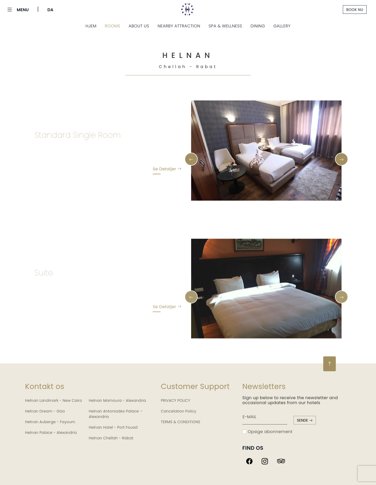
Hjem (90, 26)
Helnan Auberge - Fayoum (50, 421)
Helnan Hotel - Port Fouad (113, 427)
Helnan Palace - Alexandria (51, 432)
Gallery (282, 26)
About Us (139, 26)
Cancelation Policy (178, 411)
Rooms (112, 26)
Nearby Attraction (178, 26)
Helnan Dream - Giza (45, 411)
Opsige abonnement (267, 432)
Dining (257, 26)
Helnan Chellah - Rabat (111, 438)
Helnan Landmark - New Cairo (53, 400)
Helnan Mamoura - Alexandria (117, 400)
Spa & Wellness (225, 26)
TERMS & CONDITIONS (180, 421)
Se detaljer (167, 170)
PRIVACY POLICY (175, 400)
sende (305, 420)
